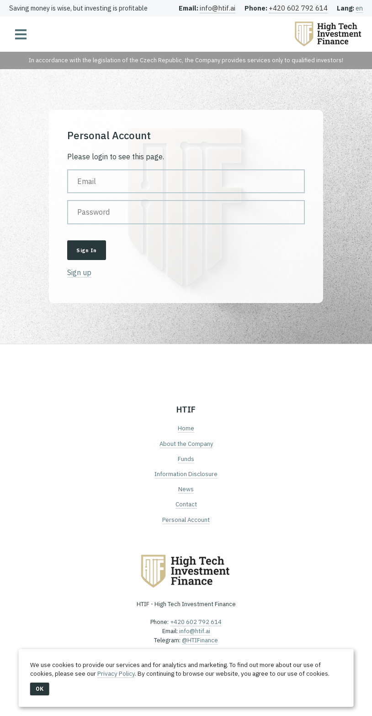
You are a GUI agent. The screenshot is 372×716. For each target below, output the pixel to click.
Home (186, 428)
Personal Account (186, 520)
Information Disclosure (186, 474)
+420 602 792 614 (298, 8)
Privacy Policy (116, 673)
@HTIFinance (200, 640)
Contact (186, 504)
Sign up (79, 272)
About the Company (186, 444)
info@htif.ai (217, 8)
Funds (186, 459)
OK (40, 688)
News (186, 489)
